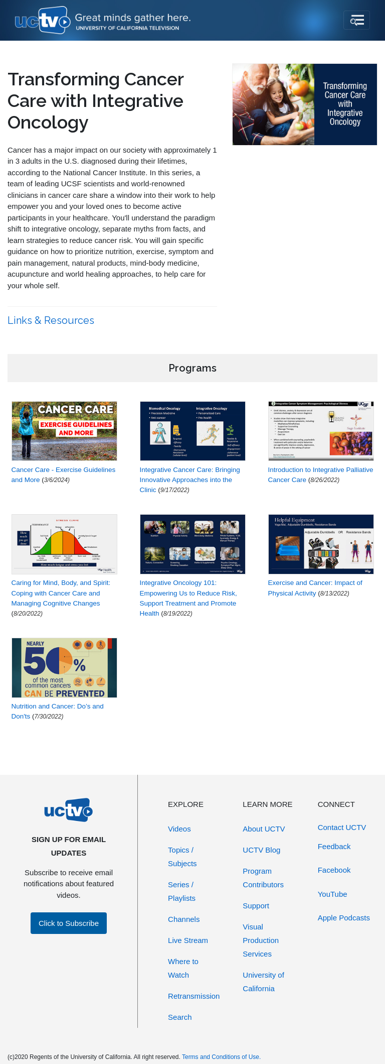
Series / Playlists (182, 891)
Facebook (334, 870)
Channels (184, 919)
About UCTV (264, 828)
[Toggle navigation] (356, 20)
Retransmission (194, 996)
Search (180, 1017)
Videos (179, 828)
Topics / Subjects (182, 857)
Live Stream (188, 940)
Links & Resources (52, 320)
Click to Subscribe (69, 923)
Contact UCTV (342, 827)
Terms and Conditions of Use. (221, 1056)
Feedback (334, 846)
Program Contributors (263, 878)
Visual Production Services (261, 940)
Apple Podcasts (344, 917)
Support (256, 905)
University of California (263, 982)
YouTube (332, 894)
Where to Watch (183, 968)
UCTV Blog (261, 850)
